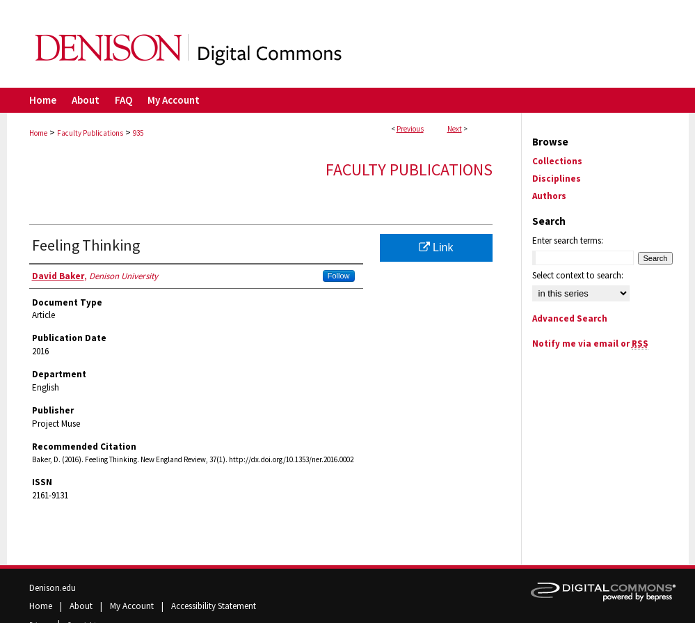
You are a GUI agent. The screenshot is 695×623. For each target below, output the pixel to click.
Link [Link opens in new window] (436, 247)
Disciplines (556, 178)
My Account (133, 606)
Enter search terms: (567, 240)
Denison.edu (52, 588)
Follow (339, 275)
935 (138, 133)
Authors (549, 196)
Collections (557, 161)
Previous (410, 129)
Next (454, 129)
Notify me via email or (590, 343)
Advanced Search (569, 318)
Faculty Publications (90, 133)
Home (38, 133)
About (82, 606)
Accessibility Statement (213, 606)
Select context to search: (577, 275)
